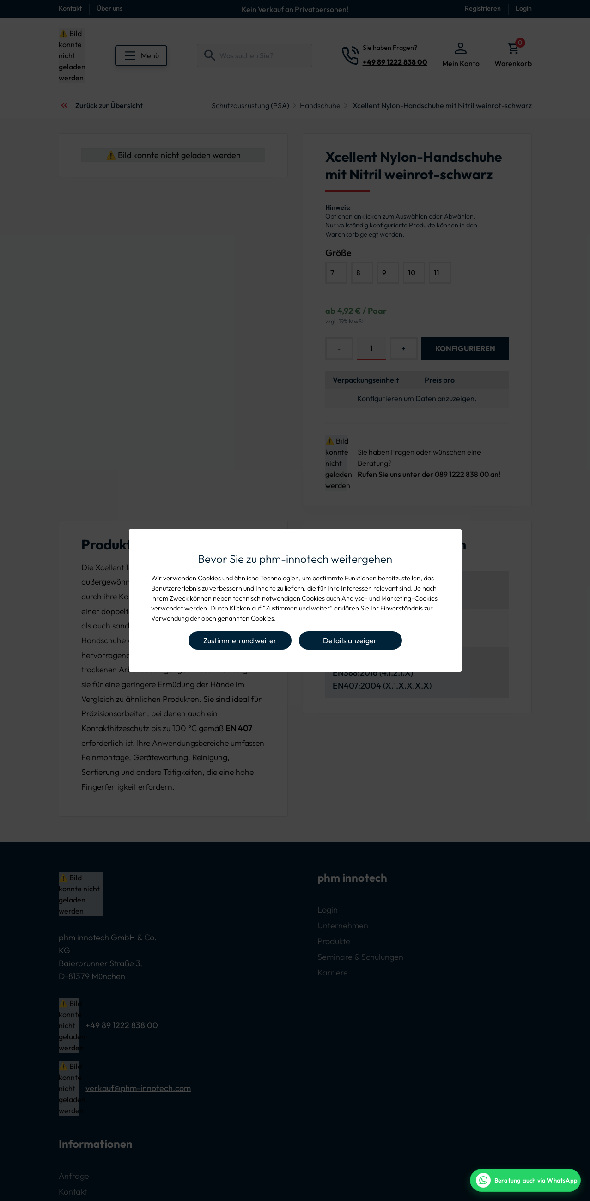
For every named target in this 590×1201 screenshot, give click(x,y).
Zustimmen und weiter (240, 640)
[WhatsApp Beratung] (525, 1180)
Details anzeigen (350, 640)
